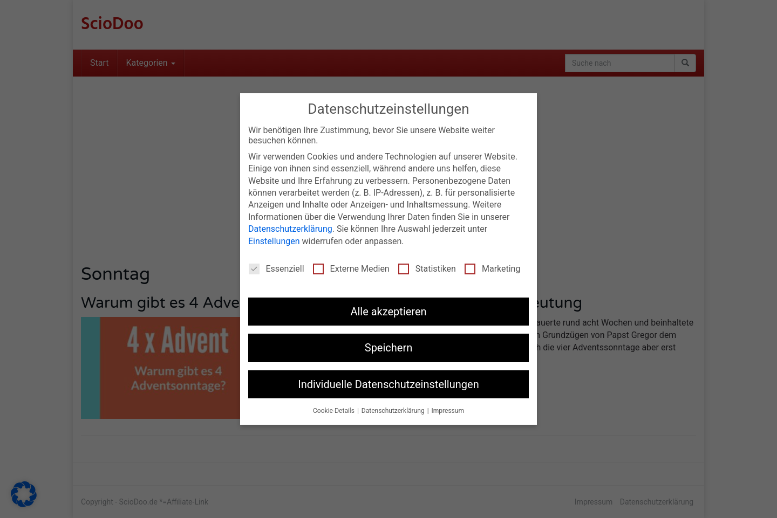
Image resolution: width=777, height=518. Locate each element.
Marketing (492, 265)
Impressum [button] (448, 407)
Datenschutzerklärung (290, 225)
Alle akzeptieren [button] (388, 308)
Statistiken (427, 265)
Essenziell (276, 265)
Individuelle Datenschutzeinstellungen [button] (388, 380)
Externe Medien (351, 265)
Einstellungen (274, 237)
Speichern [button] (389, 344)
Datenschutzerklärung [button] (394, 407)
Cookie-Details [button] (334, 407)
